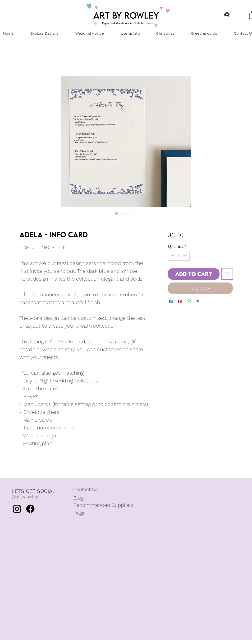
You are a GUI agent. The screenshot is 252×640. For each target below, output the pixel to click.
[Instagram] (17, 508)
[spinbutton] (179, 255)
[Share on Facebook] (171, 301)
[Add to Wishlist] (227, 274)
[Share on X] (198, 301)
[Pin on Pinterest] (180, 301)
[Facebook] (30, 508)
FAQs (78, 513)
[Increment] (185, 255)
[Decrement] (172, 255)
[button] (130, 33)
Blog (78, 498)
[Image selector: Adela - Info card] (116, 213)
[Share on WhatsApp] (189, 301)
